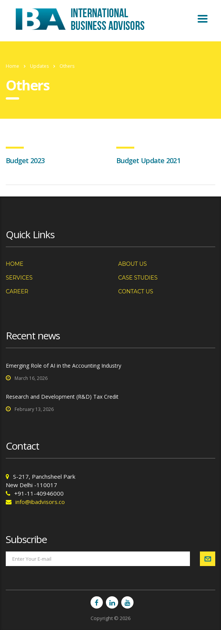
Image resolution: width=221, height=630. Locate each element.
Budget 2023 (25, 160)
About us (132, 264)
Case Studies (138, 278)
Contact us (135, 291)
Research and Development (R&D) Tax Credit (62, 396)
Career (17, 291)
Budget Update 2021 (148, 160)
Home (12, 66)
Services (19, 278)
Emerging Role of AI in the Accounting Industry (63, 365)
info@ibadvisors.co (40, 502)
